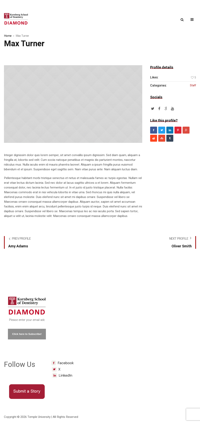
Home (7, 36)
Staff (193, 86)
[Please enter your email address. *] (27, 320)
